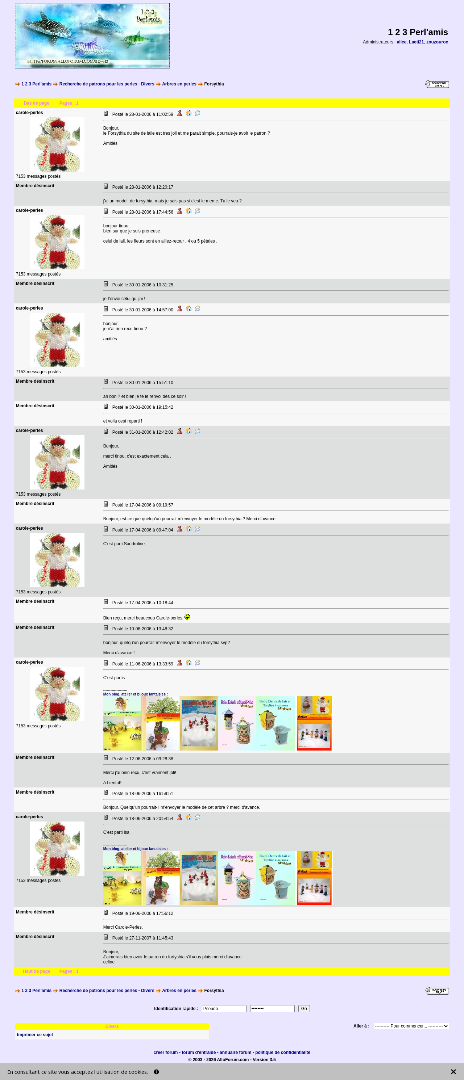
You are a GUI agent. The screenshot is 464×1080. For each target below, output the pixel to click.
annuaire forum (235, 1052)
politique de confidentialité (282, 1052)
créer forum (166, 1052)
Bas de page (36, 103)
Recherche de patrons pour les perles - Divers (106, 84)
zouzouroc (437, 42)
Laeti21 (416, 42)
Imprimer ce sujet (35, 1034)
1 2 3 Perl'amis (36, 84)
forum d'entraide (199, 1052)
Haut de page (36, 971)
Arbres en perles (179, 84)
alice (402, 42)
